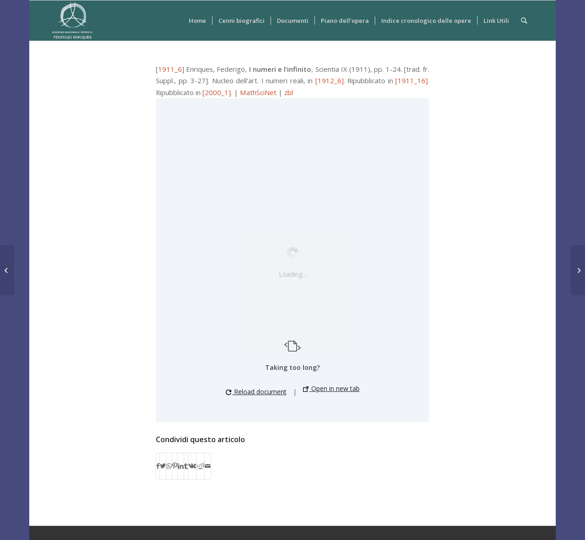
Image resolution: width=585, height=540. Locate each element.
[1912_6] (329, 80)
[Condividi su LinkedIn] (181, 466)
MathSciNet (258, 92)
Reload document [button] (256, 391)
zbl (288, 92)
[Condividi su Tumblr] (186, 466)
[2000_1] (216, 92)
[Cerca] (524, 20)
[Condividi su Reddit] (200, 466)
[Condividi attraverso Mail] (208, 466)
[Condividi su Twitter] (163, 466)
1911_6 (170, 69)
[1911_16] (411, 80)
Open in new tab (331, 388)
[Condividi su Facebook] (158, 466)
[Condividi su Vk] (192, 466)
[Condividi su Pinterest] (174, 466)
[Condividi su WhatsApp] (169, 466)
